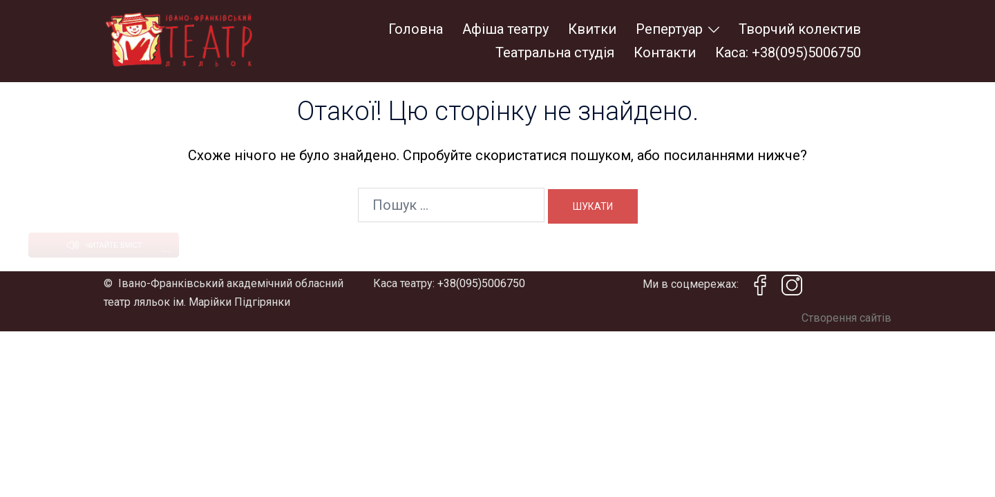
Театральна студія (554, 52)
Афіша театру (505, 29)
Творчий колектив (800, 29)
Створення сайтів (846, 279)
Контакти (665, 52)
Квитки (592, 29)
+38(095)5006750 (481, 244)
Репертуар (669, 29)
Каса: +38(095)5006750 (788, 52)
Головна (415, 29)
